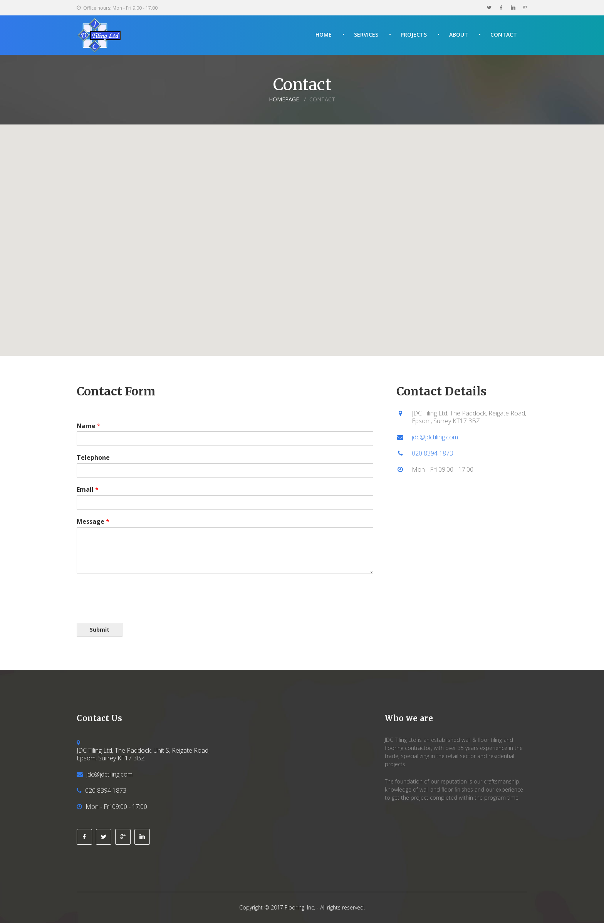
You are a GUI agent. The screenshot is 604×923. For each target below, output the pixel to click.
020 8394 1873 (432, 453)
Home (323, 34)
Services (366, 34)
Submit (99, 629)
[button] (302, 233)
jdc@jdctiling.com (435, 437)
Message (93, 522)
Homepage (284, 99)
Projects (414, 34)
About (458, 34)
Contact (503, 34)
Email (88, 490)
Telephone (93, 458)
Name (89, 426)
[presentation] (135, 610)
